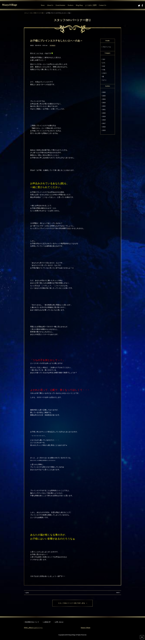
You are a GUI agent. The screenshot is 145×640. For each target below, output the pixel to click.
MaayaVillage (11, 5)
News (43, 5)
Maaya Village (86, 628)
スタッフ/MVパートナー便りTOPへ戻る (72, 603)
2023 (104, 102)
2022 (104, 106)
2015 (104, 130)
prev (27, 592)
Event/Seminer (61, 5)
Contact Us (103, 5)
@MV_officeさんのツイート (34, 628)
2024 (104, 99)
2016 (104, 127)
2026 (104, 92)
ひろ (103, 63)
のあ (103, 69)
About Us (50, 5)
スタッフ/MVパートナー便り (38, 13)
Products (71, 5)
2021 (104, 109)
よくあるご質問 (91, 5)
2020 (104, 113)
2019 (104, 116)
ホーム (26, 13)
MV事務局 (52, 45)
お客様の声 (47, 622)
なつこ (104, 80)
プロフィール (106, 47)
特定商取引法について (32, 622)
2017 (104, 123)
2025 (104, 96)
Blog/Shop (79, 5)
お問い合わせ (59, 622)
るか (103, 59)
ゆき (103, 66)
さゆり (104, 73)
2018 (104, 120)
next (117, 592)
